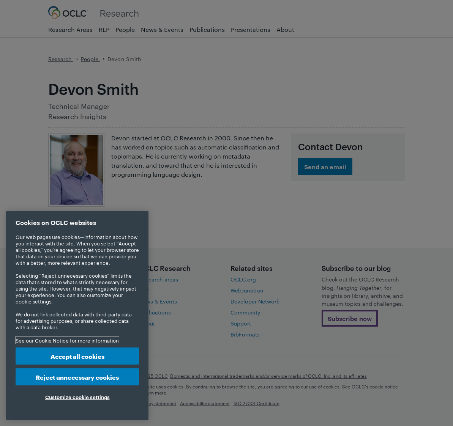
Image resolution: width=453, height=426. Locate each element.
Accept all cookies (77, 356)
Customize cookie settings (77, 396)
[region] (77, 315)
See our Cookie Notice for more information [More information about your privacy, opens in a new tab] (67, 340)
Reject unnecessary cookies (77, 377)
